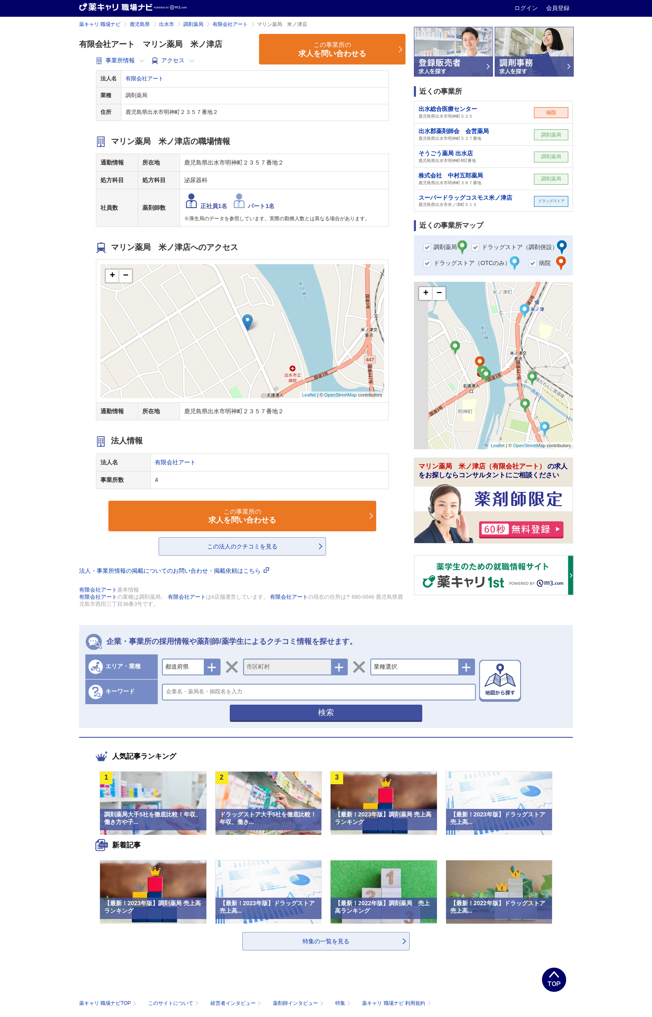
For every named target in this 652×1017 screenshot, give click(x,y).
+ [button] (112, 276)
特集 (343, 1003)
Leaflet (309, 394)
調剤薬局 (193, 24)
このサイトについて (174, 1003)
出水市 (166, 24)
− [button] (125, 276)
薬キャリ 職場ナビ (100, 24)
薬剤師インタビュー (299, 1003)
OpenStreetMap (340, 394)
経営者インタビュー (236, 1003)
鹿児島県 (140, 24)
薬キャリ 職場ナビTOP (108, 1003)
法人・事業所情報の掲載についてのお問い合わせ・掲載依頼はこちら (174, 570)
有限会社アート (230, 24)
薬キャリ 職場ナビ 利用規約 (396, 1003)
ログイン (526, 8)
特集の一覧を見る (326, 941)
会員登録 (558, 8)
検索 (326, 712)
